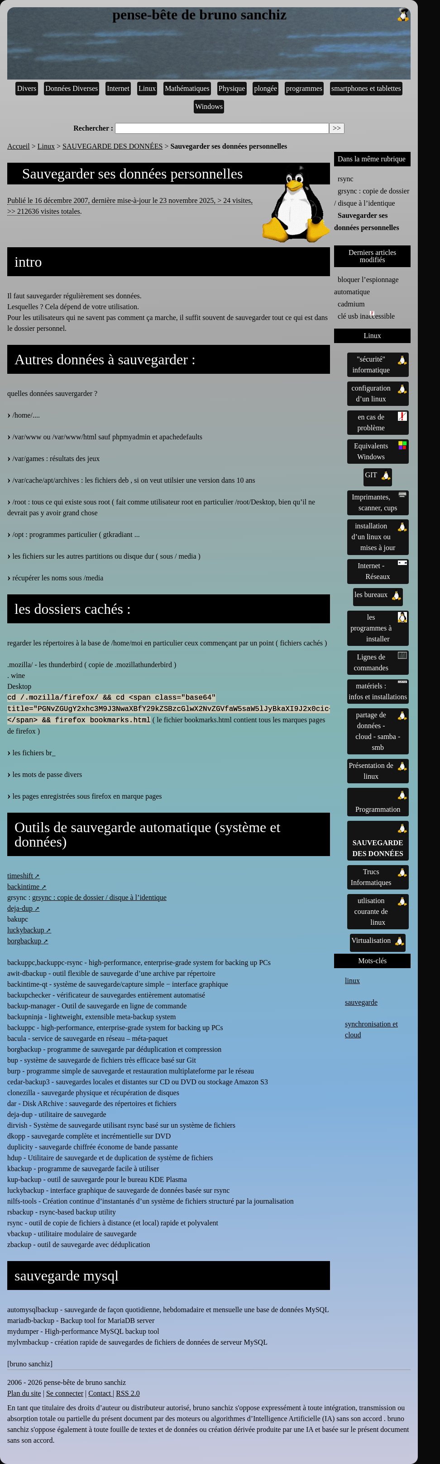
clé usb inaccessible (366, 315)
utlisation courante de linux (380, 910)
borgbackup (24, 941)
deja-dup (20, 908)
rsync (346, 179)
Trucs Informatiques (379, 876)
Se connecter (64, 1393)
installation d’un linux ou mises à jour (379, 536)
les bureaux (377, 594)
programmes (304, 88)
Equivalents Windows (380, 451)
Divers (27, 88)
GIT (378, 475)
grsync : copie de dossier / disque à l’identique (99, 897)
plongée (265, 88)
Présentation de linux (378, 770)
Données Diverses (71, 88)
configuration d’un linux (379, 393)
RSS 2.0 (127, 1393)
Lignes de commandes (380, 662)
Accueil (18, 146)
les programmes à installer (378, 627)
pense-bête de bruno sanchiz (261, 15)
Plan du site (24, 1393)
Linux (147, 88)
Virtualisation (377, 940)
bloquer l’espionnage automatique (366, 286)
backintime (23, 886)
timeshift (20, 876)
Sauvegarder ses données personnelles (366, 221)
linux (352, 980)
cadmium (351, 304)
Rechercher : (93, 128)
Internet (118, 88)
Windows (209, 106)
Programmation (381, 801)
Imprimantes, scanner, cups (379, 502)
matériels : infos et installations (378, 691)
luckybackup (25, 930)
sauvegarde (361, 1002)
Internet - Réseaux (382, 570)
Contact (100, 1393)
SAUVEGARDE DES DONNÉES (112, 146)
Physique (232, 88)
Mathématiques (187, 88)
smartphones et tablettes (366, 88)
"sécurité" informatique (379, 364)
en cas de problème (382, 422)
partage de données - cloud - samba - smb (381, 730)
